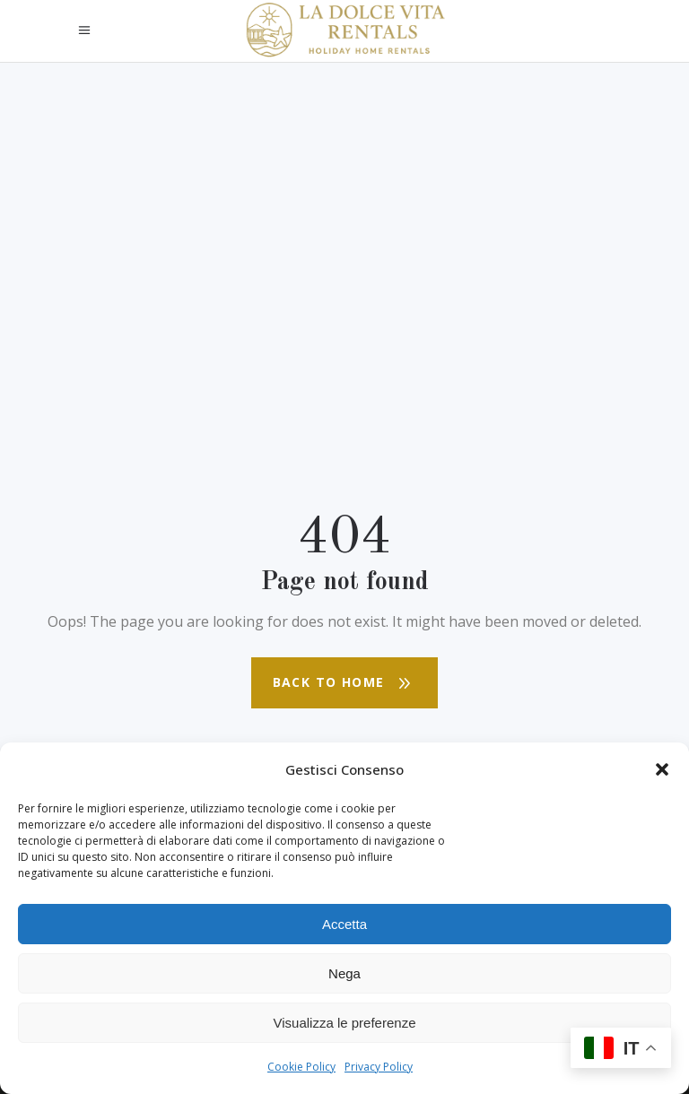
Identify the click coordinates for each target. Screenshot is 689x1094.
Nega (344, 973)
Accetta (344, 924)
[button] (662, 769)
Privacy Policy (378, 1066)
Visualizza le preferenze (345, 1022)
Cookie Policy (301, 1066)
